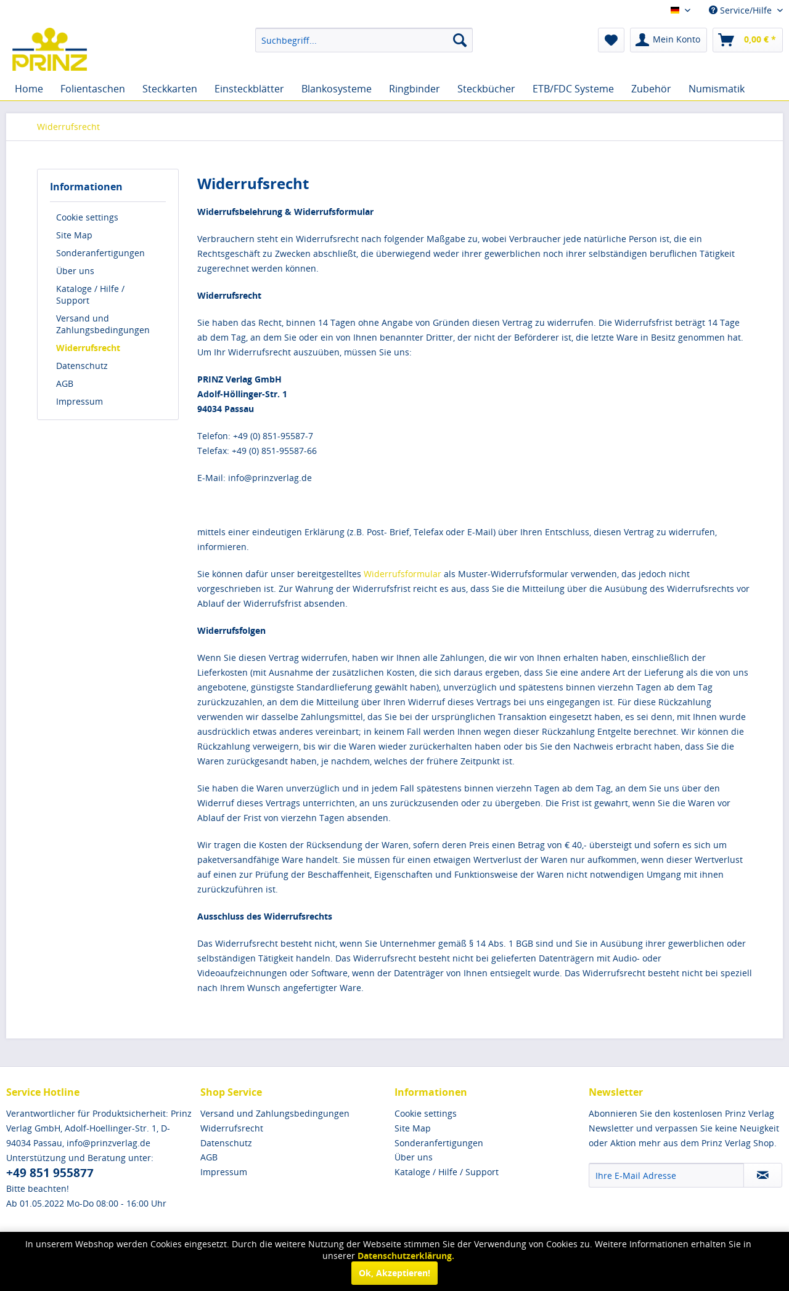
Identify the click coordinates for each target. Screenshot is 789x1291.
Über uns (75, 271)
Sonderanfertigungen (100, 253)
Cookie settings (87, 217)
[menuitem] (364, 40)
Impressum (79, 401)
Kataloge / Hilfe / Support (90, 294)
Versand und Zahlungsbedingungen (103, 324)
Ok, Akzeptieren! (394, 1273)
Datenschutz (82, 365)
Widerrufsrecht (88, 348)
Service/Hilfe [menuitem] (741, 10)
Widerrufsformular (402, 574)
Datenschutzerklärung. (406, 1255)
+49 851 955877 (50, 1173)
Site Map (74, 235)
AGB (64, 383)
